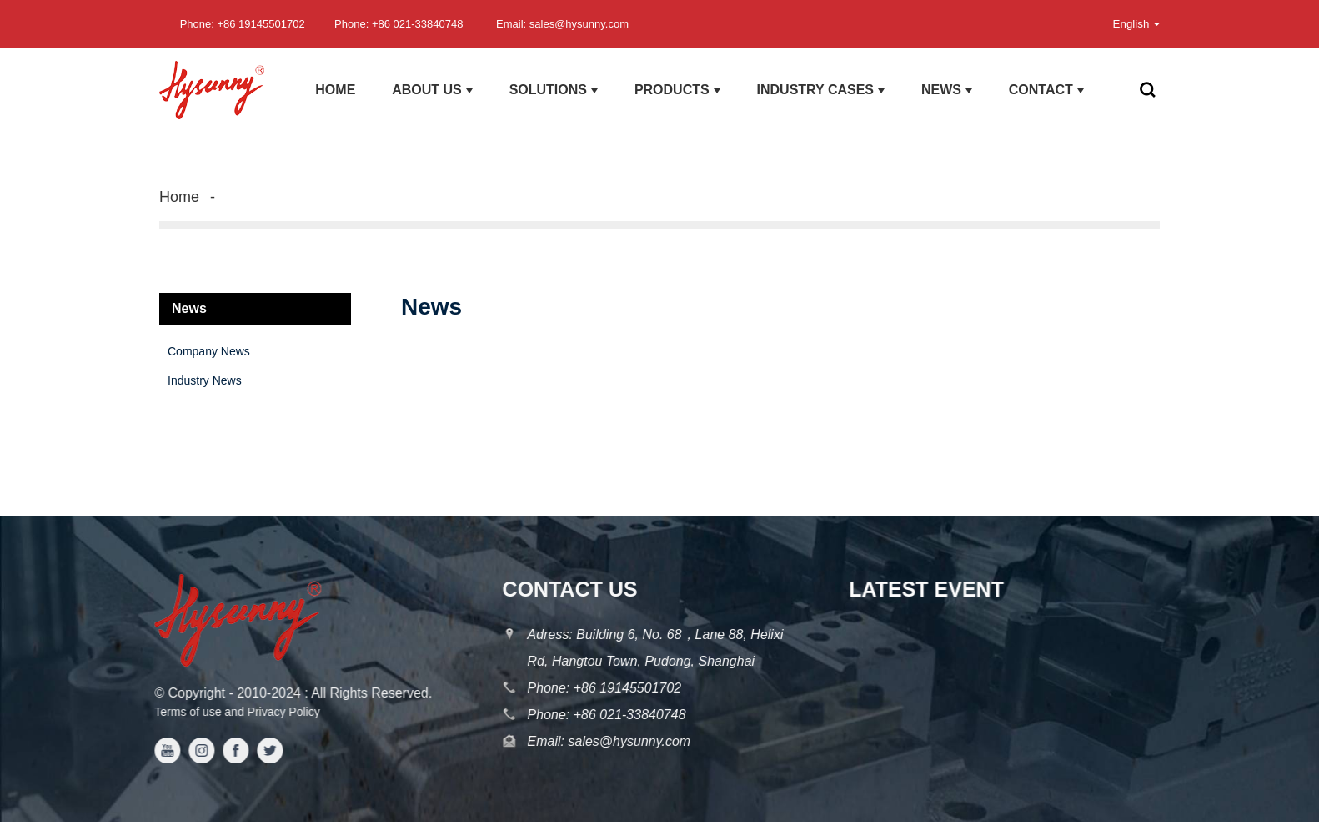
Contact (1046, 90)
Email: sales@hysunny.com (562, 24)
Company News (209, 351)
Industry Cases (821, 90)
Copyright (189, 693)
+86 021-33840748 (626, 715)
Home (335, 90)
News (946, 90)
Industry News (205, 380)
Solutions (553, 90)
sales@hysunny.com (624, 741)
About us (432, 90)
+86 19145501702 (624, 688)
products (677, 90)
